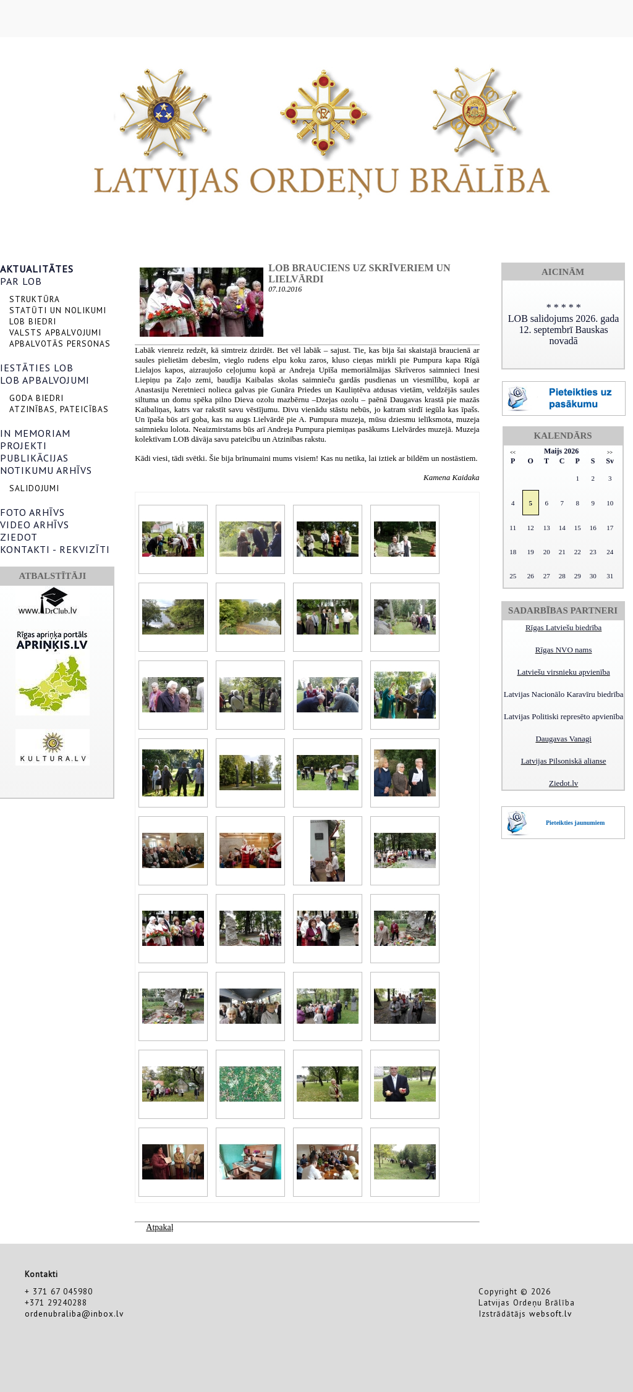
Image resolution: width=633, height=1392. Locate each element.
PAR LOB (21, 281)
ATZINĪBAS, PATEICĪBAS (59, 409)
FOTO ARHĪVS (32, 512)
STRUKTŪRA (34, 299)
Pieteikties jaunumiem (575, 822)
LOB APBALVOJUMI (45, 380)
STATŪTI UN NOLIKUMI (57, 310)
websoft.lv (550, 1313)
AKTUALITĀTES (37, 269)
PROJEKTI (23, 445)
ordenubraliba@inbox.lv (74, 1313)
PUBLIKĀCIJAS (34, 458)
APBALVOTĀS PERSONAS (60, 343)
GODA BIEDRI (36, 397)
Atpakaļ (159, 1227)
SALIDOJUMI (34, 488)
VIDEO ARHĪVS (34, 524)
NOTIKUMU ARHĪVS (46, 470)
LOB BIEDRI (32, 321)
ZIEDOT (19, 537)
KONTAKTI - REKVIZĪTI (55, 549)
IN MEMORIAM (35, 433)
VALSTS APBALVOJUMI (55, 332)
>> (610, 452)
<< (513, 452)
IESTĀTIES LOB (37, 367)
